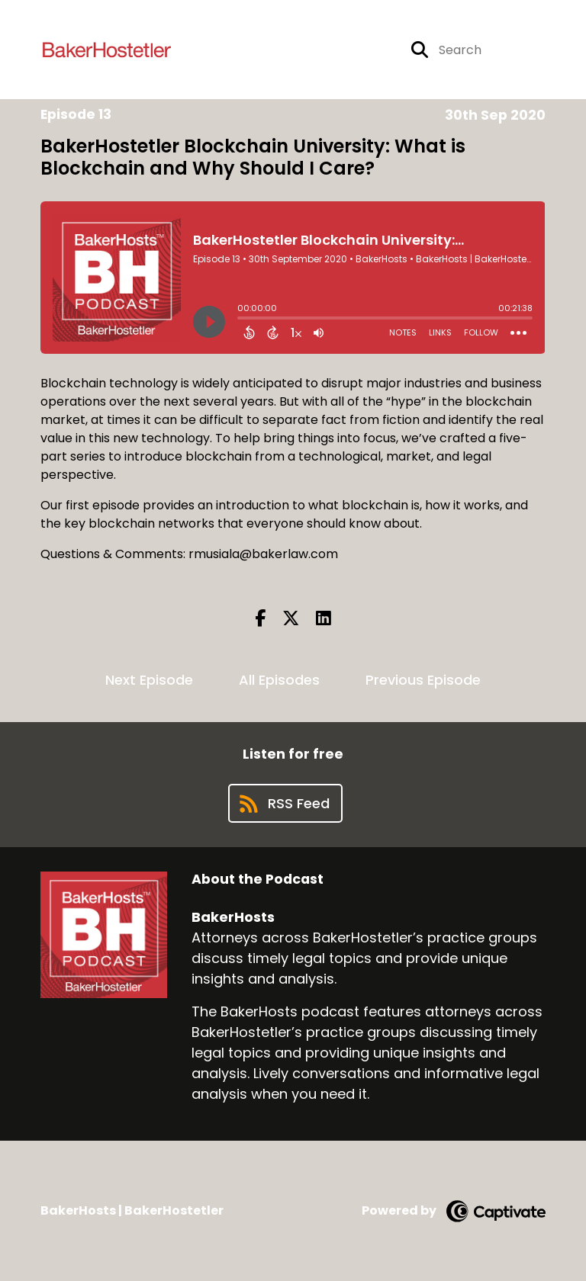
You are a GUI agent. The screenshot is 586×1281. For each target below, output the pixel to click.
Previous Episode (423, 679)
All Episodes (279, 679)
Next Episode (149, 679)
